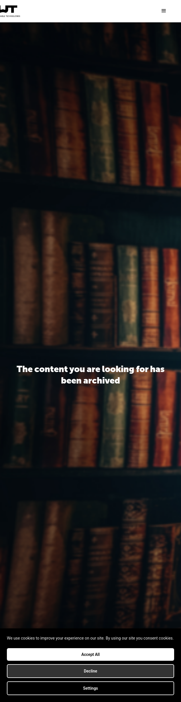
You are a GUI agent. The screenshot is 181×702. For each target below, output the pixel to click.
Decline (90, 671)
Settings (90, 688)
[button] (163, 10)
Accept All (90, 654)
